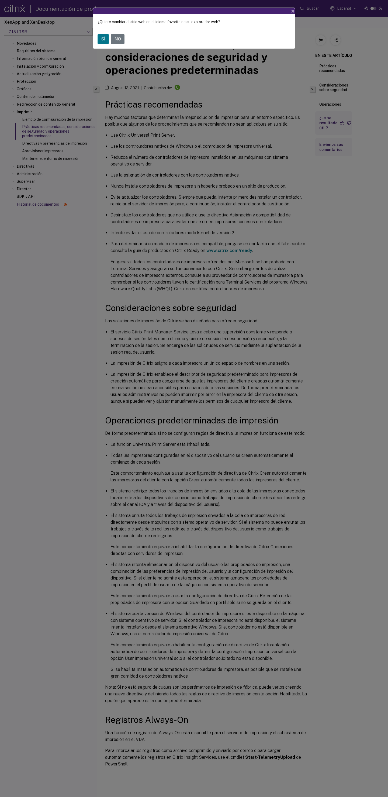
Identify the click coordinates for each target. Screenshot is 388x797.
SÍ (103, 39)
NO (118, 39)
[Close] (293, 11)
